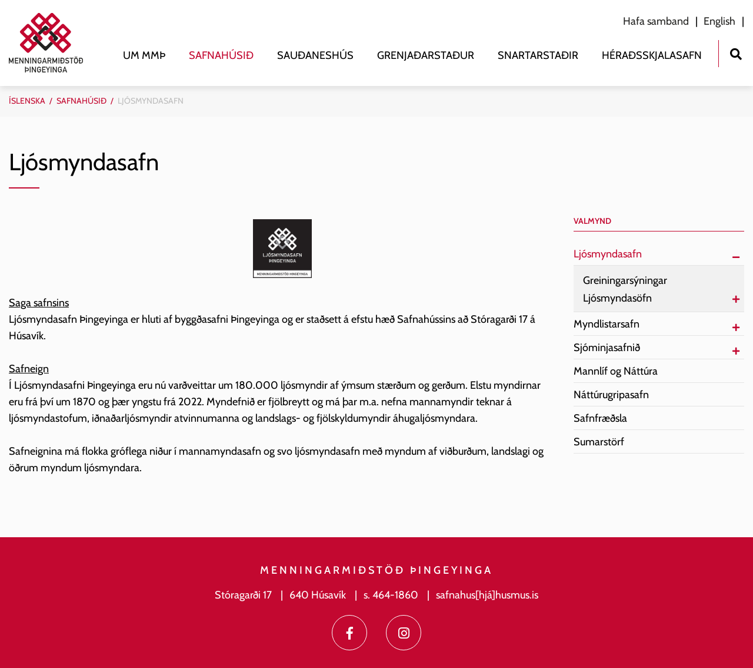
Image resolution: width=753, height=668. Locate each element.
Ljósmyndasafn (151, 100)
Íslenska (27, 100)
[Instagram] (403, 632)
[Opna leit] (735, 53)
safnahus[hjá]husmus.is (487, 594)
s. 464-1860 (391, 594)
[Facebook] (349, 632)
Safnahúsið (81, 100)
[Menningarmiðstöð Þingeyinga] (52, 42)
